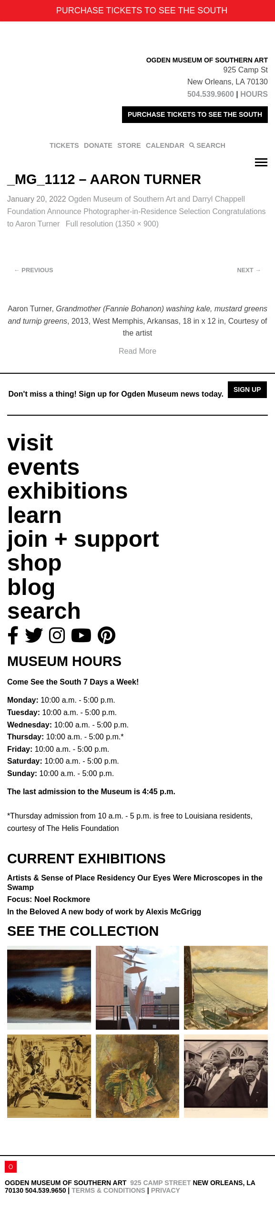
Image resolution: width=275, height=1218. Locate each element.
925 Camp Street (160, 1183)
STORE (129, 145)
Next (249, 270)
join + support (83, 539)
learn (34, 515)
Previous (33, 270)
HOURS (254, 94)
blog (31, 587)
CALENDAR (165, 145)
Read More (137, 351)
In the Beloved (104, 912)
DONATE (98, 145)
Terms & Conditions (108, 1190)
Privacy (165, 1190)
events (43, 467)
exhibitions (67, 490)
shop (34, 562)
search (44, 611)
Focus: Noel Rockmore (48, 899)
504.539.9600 (210, 94)
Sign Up (247, 389)
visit (30, 442)
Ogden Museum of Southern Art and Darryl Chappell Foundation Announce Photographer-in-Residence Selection (136, 211)
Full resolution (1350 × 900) (112, 224)
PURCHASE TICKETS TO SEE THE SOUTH (195, 114)
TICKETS (64, 145)
